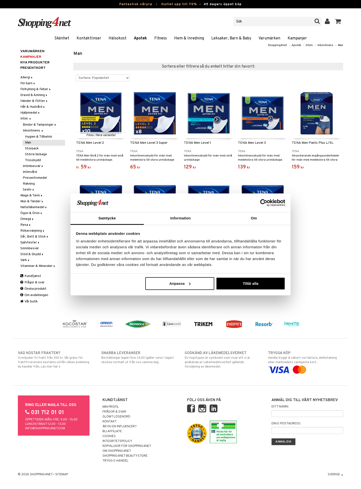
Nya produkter (35, 62)
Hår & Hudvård (32, 107)
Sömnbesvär (29, 248)
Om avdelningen (34, 295)
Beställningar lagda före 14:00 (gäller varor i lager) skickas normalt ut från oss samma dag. (138, 357)
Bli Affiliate (112, 431)
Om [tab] (254, 218)
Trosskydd (33, 160)
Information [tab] (180, 218)
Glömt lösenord (116, 417)
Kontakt (109, 422)
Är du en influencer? (119, 427)
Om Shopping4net (116, 451)
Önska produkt (33, 289)
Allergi (26, 77)
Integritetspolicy (117, 441)
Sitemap (61, 475)
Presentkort (32, 68)
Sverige (335, 475)
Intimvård (30, 172)
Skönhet (61, 38)
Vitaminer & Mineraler (38, 266)
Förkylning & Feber (35, 89)
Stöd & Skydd (32, 254)
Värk (25, 260)
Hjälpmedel (30, 113)
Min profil (110, 407)
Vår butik (29, 301)
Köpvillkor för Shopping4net (126, 446)
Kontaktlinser (89, 38)
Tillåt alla (250, 283)
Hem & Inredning (189, 38)
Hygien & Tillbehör (38, 137)
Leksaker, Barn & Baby (231, 38)
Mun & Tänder (32, 201)
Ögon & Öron (31, 213)
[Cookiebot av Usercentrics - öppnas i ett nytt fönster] (263, 202)
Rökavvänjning (32, 231)
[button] (338, 21)
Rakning (29, 184)
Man (340, 45)
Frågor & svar (32, 282)
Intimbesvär (33, 166)
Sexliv (29, 190)
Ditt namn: (280, 407)
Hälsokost (117, 38)
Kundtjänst (30, 276)
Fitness (160, 38)
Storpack (32, 148)
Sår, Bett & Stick (34, 237)
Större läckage (36, 154)
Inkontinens (325, 45)
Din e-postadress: (286, 424)
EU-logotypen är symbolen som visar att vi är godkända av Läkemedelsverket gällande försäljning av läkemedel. (222, 360)
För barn (28, 83)
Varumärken (269, 38)
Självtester (30, 242)
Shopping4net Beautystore (124, 456)
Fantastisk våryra (135, 4)
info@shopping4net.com (45, 428)
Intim (309, 45)
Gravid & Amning (34, 95)
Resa (25, 225)
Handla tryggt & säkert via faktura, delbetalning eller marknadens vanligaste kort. (305, 361)
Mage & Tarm (31, 195)
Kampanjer (297, 38)
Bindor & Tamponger (40, 125)
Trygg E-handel (115, 461)
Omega (27, 219)
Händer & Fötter (34, 101)
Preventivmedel (35, 178)
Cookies (109, 436)
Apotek (140, 38)
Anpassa (180, 283)
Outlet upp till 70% (179, 4)
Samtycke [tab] (107, 218)
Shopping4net (277, 45)
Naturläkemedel (33, 207)
